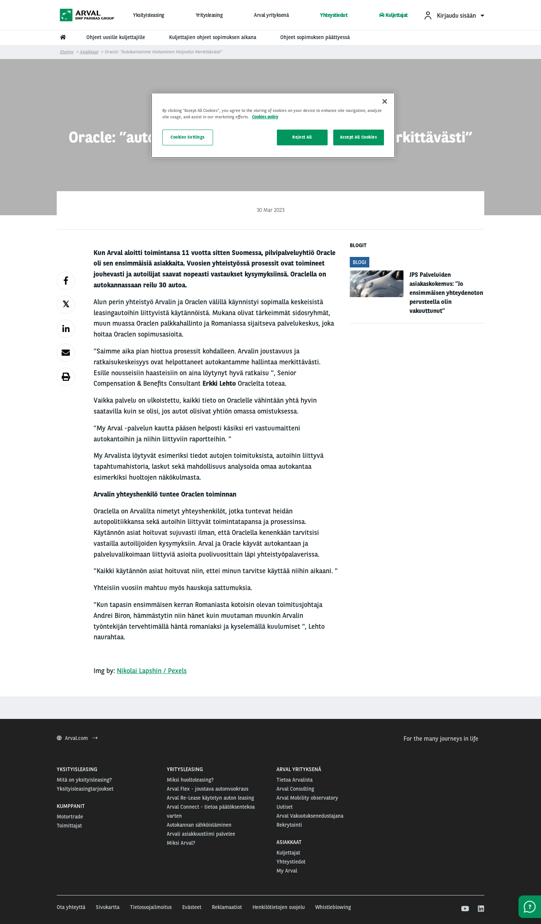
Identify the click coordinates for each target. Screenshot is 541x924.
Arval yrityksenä (271, 15)
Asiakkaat (89, 51)
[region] (273, 125)
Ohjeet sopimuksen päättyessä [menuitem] (315, 37)
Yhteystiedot (333, 15)
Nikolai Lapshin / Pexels (152, 671)
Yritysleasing (209, 15)
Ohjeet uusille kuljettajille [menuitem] (115, 37)
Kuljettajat (393, 15)
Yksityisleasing (148, 15)
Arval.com (77, 738)
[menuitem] (453, 15)
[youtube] (464, 909)
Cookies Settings (188, 137)
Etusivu (66, 51)
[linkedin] (480, 909)
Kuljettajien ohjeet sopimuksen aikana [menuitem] (212, 37)
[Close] (384, 101)
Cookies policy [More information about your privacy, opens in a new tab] (265, 116)
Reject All (302, 137)
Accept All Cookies (358, 137)
